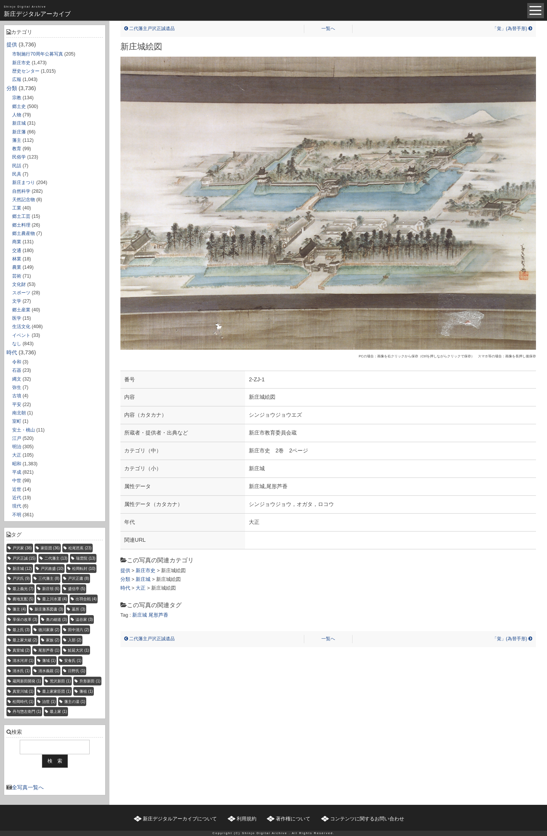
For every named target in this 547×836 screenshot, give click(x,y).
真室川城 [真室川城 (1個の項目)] (23, 691)
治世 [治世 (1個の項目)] (48, 702)
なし (16, 343)
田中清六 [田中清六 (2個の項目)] (78, 630)
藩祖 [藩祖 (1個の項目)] (86, 691)
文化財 (19, 284)
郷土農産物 (23, 233)
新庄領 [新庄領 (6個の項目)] (50, 589)
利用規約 (246, 819)
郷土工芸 (21, 216)
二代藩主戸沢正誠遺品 (149, 28)
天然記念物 (23, 199)
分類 (11, 88)
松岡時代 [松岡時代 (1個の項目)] (23, 702)
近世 (16, 489)
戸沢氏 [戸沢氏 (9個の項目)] (21, 578)
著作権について (293, 819)
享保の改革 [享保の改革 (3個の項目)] (25, 619)
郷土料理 (21, 225)
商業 (16, 241)
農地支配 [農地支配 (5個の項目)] (23, 599)
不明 (16, 514)
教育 (16, 148)
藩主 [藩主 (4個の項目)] (19, 609)
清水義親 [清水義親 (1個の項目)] (48, 671)
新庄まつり (23, 182)
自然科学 (21, 191)
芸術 (16, 276)
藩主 (16, 140)
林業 (16, 259)
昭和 (16, 463)
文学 (16, 301)
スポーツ (21, 292)
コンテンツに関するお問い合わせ (367, 819)
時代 (11, 352)
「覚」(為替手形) (512, 28)
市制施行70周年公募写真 (37, 54)
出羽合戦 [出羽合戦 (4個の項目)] (86, 599)
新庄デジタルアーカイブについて (180, 819)
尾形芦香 (158, 615)
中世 (16, 480)
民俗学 (19, 157)
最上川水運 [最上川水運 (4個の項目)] (54, 599)
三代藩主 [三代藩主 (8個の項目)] (48, 578)
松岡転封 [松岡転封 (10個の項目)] (83, 568)
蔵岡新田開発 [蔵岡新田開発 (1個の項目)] (27, 681)
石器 (16, 370)
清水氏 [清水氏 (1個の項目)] (21, 671)
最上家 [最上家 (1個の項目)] (58, 711)
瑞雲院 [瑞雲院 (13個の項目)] (85, 558)
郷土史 (19, 106)
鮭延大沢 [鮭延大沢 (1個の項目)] (78, 650)
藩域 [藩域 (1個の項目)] (48, 660)
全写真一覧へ (28, 787)
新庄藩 (19, 132)
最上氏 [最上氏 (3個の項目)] (21, 630)
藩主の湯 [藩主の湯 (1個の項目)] (74, 702)
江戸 (16, 438)
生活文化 (21, 326)
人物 (16, 114)
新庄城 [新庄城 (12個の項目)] (22, 568)
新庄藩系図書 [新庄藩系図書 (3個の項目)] (49, 609)
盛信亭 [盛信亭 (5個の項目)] (76, 589)
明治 (16, 446)
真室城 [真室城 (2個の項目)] (21, 650)
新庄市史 (21, 62)
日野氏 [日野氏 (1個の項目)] (76, 671)
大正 (16, 455)
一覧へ (328, 28)
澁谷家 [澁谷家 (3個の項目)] (84, 619)
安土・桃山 (23, 430)
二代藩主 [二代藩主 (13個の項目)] (56, 558)
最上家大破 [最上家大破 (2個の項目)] (25, 640)
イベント (21, 335)
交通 (16, 250)
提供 (11, 44)
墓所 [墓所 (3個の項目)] (78, 609)
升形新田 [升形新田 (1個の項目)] (89, 681)
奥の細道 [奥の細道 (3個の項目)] (56, 619)
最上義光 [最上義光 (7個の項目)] (23, 589)
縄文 (16, 379)
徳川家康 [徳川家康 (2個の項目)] (48, 630)
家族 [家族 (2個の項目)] (52, 640)
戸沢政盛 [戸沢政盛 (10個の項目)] (52, 568)
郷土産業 (21, 310)
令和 (16, 362)
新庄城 (19, 123)
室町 (16, 421)
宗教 (16, 97)
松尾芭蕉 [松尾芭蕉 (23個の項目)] (80, 548)
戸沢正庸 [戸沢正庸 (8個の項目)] (78, 578)
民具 (16, 174)
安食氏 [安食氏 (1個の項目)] (72, 660)
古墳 (16, 395)
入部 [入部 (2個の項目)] (74, 640)
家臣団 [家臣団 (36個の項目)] (50, 548)
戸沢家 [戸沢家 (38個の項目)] (22, 548)
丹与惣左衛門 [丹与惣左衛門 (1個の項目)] (27, 711)
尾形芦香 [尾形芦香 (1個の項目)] (48, 650)
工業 (16, 208)
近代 (16, 497)
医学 (16, 318)
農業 (16, 267)
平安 (16, 404)
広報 (16, 79)
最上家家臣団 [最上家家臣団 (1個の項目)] (56, 691)
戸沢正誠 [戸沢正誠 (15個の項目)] (24, 558)
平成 (16, 472)
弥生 (16, 387)
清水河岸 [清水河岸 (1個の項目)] (23, 660)
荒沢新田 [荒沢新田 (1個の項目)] (60, 681)
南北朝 (19, 413)
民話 (16, 165)
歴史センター (26, 71)
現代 (16, 506)
